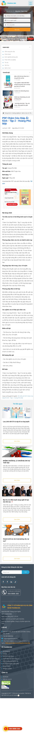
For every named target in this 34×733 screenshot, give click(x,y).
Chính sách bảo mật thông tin (10, 658)
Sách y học (7, 68)
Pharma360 (20, 693)
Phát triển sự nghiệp (10, 60)
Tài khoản (4, 677)
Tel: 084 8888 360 (8, 636)
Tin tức (6, 62)
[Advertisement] (17, 715)
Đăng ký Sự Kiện (6, 668)
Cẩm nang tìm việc (9, 51)
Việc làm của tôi (6, 679)
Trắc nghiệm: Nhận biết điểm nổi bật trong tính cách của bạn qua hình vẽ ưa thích (22, 84)
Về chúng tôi (5, 651)
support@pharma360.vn (10, 638)
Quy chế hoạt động (7, 656)
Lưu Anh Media (13, 695)
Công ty (17, 621)
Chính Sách (7, 54)
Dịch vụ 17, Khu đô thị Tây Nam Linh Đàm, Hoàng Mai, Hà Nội (16, 632)
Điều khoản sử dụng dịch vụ (9, 661)
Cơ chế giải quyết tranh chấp (10, 663)
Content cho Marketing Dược (21, 91)
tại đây (28, 643)
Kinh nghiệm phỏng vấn (11, 57)
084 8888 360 (13, 593)
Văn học (6, 65)
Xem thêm (17, 441)
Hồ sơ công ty (6, 666)
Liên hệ (4, 653)
